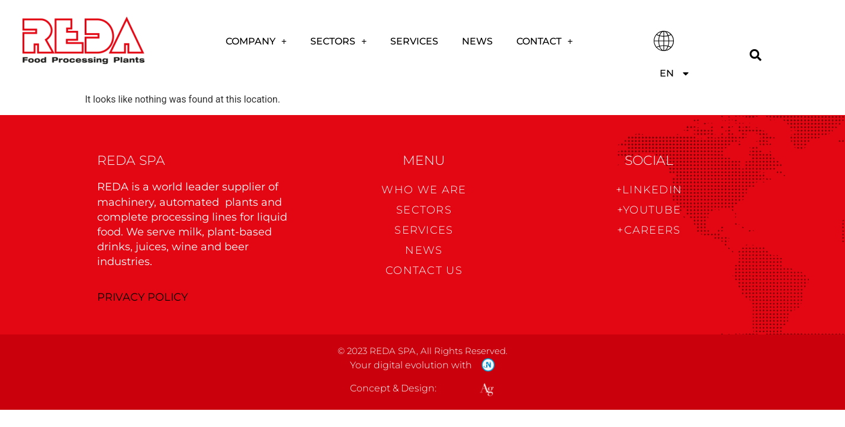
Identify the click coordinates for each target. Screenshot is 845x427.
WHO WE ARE (423, 189)
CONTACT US (423, 270)
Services (414, 41)
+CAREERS (648, 230)
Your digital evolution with (411, 365)
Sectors (338, 41)
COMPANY (256, 41)
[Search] (755, 54)
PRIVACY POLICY (142, 297)
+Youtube (649, 209)
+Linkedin (649, 189)
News (477, 41)
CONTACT (544, 41)
